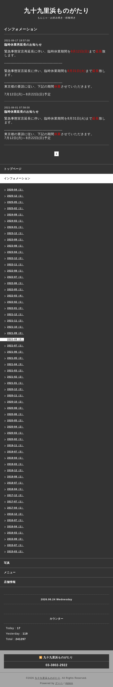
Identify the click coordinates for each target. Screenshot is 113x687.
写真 (7, 562)
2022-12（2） (15, 258)
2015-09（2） (15, 539)
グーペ (59, 683)
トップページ (13, 168)
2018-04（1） (15, 489)
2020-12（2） (15, 389)
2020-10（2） (15, 401)
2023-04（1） (15, 252)
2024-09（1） (15, 214)
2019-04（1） (15, 458)
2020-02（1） (15, 439)
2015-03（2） (15, 551)
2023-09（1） (15, 239)
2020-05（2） (15, 420)
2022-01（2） (15, 308)
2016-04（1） (15, 526)
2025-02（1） (15, 208)
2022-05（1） (15, 289)
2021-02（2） (15, 376)
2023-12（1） (15, 233)
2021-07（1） (15, 345)
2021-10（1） (15, 327)
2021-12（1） (15, 314)
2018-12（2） (15, 470)
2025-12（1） (15, 196)
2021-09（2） (15, 333)
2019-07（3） (15, 451)
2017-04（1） (15, 507)
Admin (69, 683)
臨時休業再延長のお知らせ (23, 44)
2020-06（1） (15, 414)
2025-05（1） (15, 202)
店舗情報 (10, 581)
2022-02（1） (15, 302)
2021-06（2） (15, 352)
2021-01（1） (15, 383)
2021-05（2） (15, 358)
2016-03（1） (15, 532)
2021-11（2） (15, 320)
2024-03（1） (15, 221)
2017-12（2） (15, 495)
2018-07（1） (15, 483)
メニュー (10, 572)
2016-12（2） (15, 514)
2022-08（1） (15, 270)
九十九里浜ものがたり (56, 10)
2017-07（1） (15, 501)
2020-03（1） (15, 433)
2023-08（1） (15, 245)
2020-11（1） (15, 395)
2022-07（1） (15, 277)
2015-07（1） (15, 545)
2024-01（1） (15, 227)
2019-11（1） (15, 445)
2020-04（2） (15, 426)
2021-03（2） (15, 370)
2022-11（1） (15, 264)
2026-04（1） (15, 189)
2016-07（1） (15, 520)
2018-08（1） (15, 476)
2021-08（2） (15, 339)
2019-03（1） (15, 464)
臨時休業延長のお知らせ (21, 111)
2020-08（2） (15, 408)
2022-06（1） (15, 283)
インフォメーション (17, 178)
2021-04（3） (15, 364)
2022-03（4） (15, 295)
